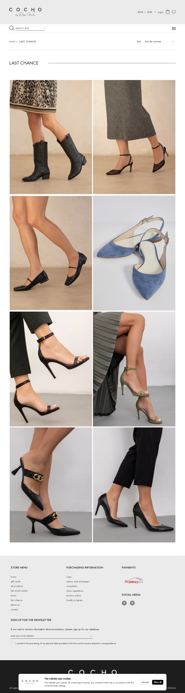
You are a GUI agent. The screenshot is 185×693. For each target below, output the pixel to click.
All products (17, 586)
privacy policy (73, 595)
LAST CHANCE (27, 41)
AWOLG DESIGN (167, 688)
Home (12, 41)
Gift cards (16, 581)
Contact (14, 609)
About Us (15, 605)
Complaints (71, 586)
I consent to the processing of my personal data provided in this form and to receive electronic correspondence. (65, 643)
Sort (139, 41)
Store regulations (74, 591)
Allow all (157, 682)
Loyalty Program (74, 600)
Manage (145, 682)
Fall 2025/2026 (19, 591)
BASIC (13, 595)
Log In (161, 12)
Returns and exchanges (78, 581)
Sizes (69, 577)
